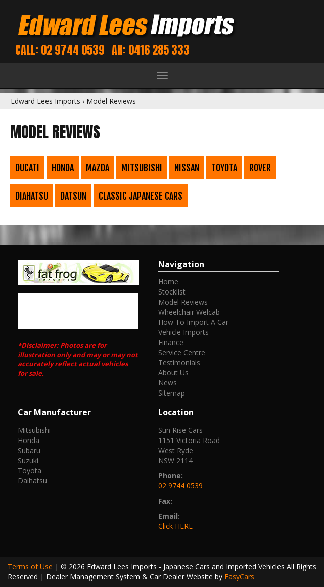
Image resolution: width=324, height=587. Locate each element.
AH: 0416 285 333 (151, 49)
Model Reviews (111, 101)
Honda (63, 167)
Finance (170, 342)
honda (28, 440)
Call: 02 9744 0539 (60, 49)
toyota (29, 470)
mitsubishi (34, 430)
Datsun (73, 196)
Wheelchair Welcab (189, 312)
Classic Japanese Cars (140, 196)
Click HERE (175, 526)
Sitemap (171, 393)
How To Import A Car (193, 322)
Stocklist (172, 292)
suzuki (28, 460)
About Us (173, 372)
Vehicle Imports (183, 332)
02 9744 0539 (180, 486)
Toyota (224, 167)
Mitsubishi (141, 167)
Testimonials (179, 362)
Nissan (186, 167)
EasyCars (239, 576)
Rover (260, 167)
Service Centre (181, 352)
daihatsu (32, 480)
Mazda (97, 167)
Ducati (27, 167)
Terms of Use (31, 566)
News (167, 382)
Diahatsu (31, 196)
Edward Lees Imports (45, 101)
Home (168, 281)
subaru (29, 450)
